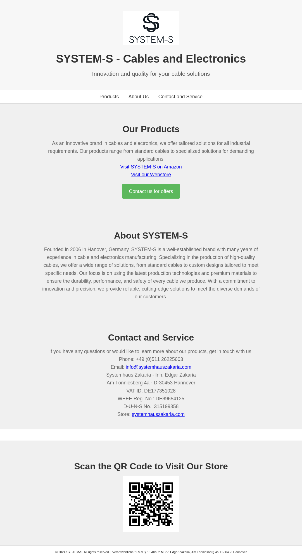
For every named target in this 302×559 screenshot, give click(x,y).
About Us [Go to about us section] (139, 96)
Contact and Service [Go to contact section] (180, 96)
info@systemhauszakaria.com (158, 367)
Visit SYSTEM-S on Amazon (151, 167)
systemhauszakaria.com (158, 414)
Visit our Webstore (151, 174)
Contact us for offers (151, 191)
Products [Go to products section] (109, 96)
